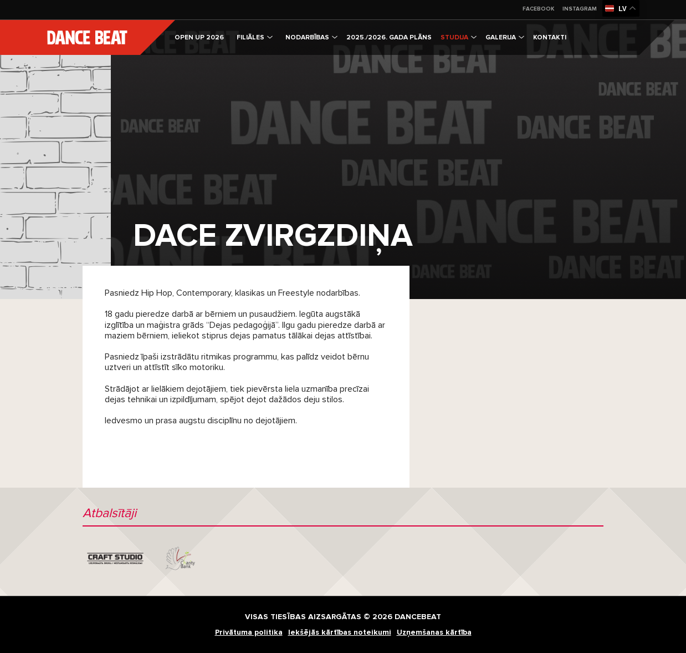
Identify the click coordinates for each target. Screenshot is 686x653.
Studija (459, 37)
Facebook (538, 9)
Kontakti (549, 37)
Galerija (504, 37)
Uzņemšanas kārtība (434, 632)
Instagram (579, 9)
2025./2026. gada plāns (389, 37)
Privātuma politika (249, 632)
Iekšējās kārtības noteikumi (339, 632)
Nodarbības (311, 37)
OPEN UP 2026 (199, 37)
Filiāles (255, 37)
